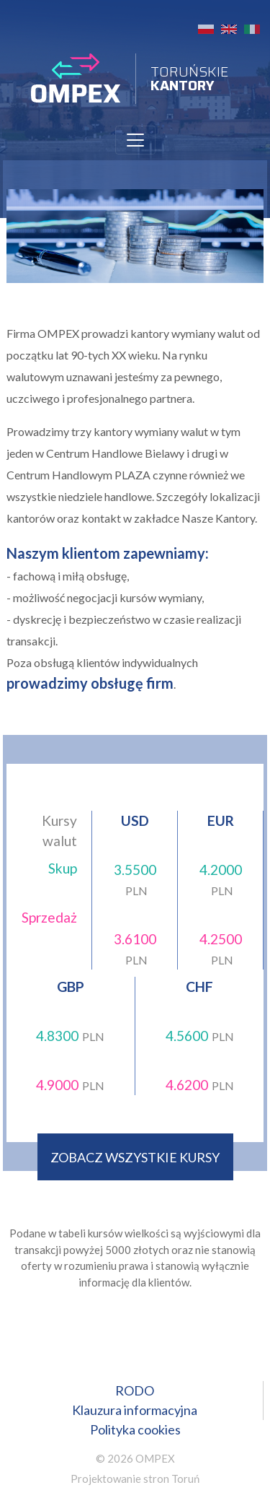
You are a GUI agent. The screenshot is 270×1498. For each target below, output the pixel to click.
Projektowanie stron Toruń (135, 1478)
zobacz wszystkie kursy (135, 1157)
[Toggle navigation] (135, 140)
